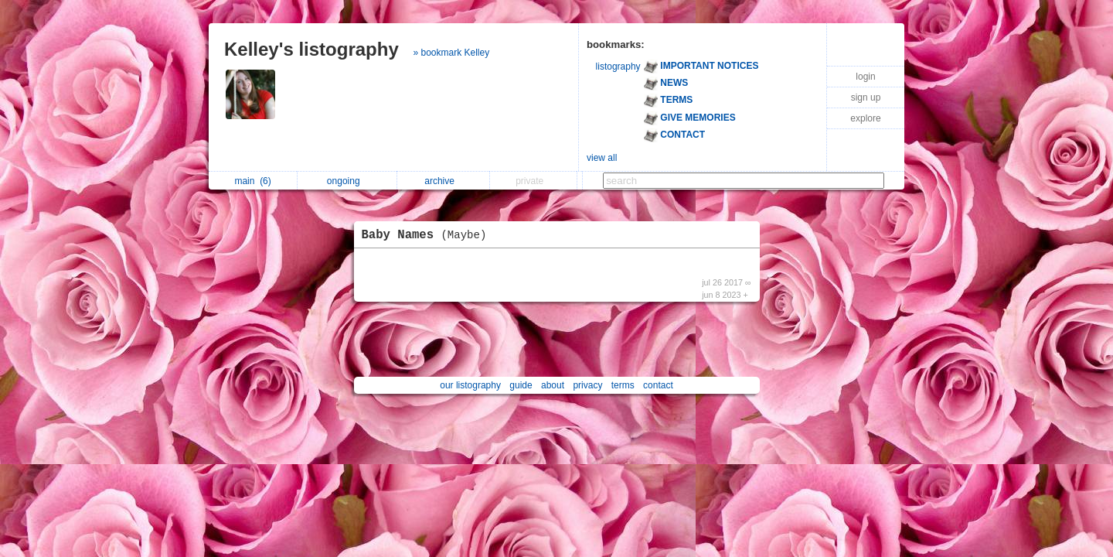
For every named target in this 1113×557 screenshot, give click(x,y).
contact (658, 385)
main (252, 181)
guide (520, 385)
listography (618, 66)
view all (602, 157)
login (865, 76)
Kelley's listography (311, 49)
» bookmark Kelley (451, 52)
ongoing (347, 181)
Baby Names (428, 235)
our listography (470, 385)
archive (443, 181)
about (552, 385)
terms (623, 385)
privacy (587, 385)
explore (865, 118)
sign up (866, 97)
